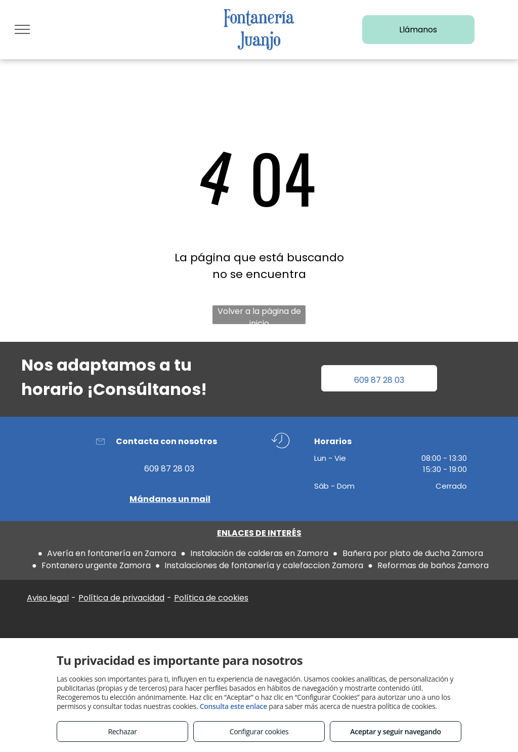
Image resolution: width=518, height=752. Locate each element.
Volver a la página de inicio (259, 314)
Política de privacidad (121, 598)
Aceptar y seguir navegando (395, 731)
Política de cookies (211, 598)
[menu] (22, 29)
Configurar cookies (259, 731)
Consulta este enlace (233, 706)
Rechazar (122, 731)
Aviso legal (48, 598)
